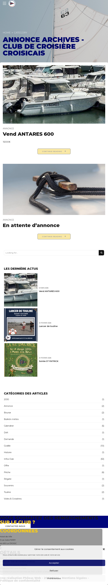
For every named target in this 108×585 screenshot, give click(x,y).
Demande (9, 439)
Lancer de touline (48, 326)
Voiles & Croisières (13, 498)
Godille (7, 446)
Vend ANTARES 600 (28, 134)
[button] (103, 549)
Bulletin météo (11, 419)
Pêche (7, 472)
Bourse (7, 412)
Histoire (8, 452)
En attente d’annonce (31, 225)
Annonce (8, 128)
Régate (7, 479)
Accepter (54, 563)
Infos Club (9, 459)
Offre (6, 465)
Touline (7, 492)
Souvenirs (9, 485)
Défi (6, 432)
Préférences (54, 578)
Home (7, 32)
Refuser (54, 570)
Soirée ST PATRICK (48, 361)
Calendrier (9, 426)
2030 (6, 399)
